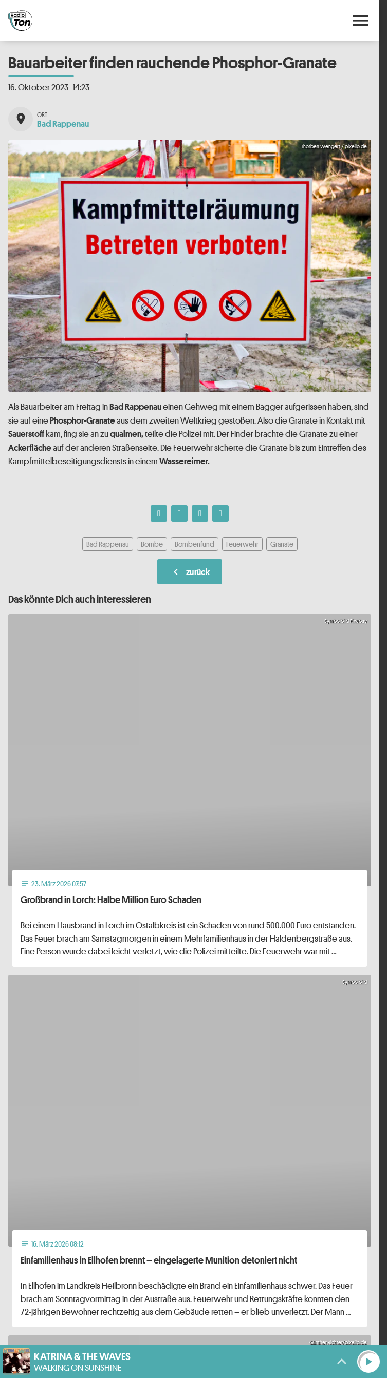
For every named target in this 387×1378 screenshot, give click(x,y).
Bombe (152, 544)
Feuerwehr (242, 544)
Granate (281, 544)
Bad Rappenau (107, 544)
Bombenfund (194, 544)
